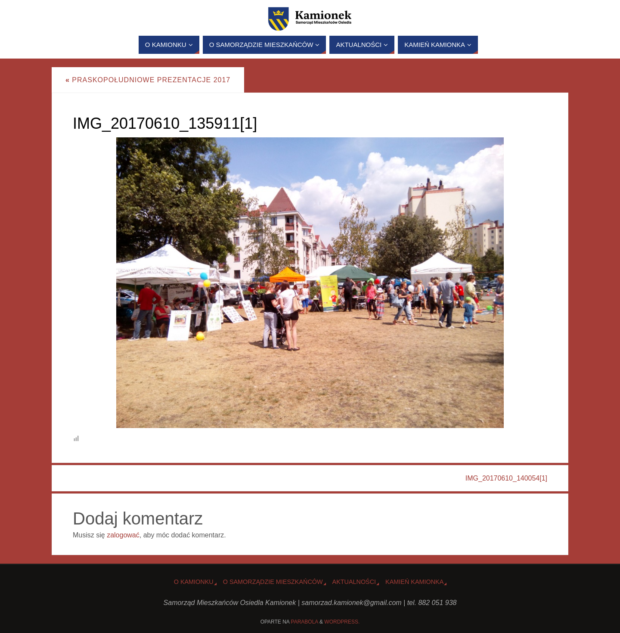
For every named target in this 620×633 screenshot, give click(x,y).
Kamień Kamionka (414, 581)
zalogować (123, 535)
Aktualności (354, 581)
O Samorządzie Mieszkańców (273, 581)
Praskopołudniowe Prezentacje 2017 (147, 80)
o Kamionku (194, 581)
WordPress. (342, 622)
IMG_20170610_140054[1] (506, 478)
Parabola (304, 622)
